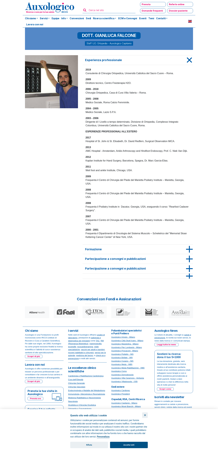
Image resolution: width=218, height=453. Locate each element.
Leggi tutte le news (166, 344)
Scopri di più (33, 356)
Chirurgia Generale (76, 383)
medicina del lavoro (84, 355)
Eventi (142, 18)
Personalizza (103, 436)
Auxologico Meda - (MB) (121, 364)
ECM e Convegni (127, 18)
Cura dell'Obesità (75, 379)
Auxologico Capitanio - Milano (124, 403)
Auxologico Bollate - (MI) (122, 357)
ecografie (72, 347)
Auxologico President (120, 394)
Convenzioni (77, 18)
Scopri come (165, 389)
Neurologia (73, 401)
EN (190, 21)
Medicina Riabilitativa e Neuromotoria (84, 398)
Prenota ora (35, 398)
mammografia (95, 343)
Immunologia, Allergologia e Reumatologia (86, 394)
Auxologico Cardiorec (120, 390)
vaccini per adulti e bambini (93, 349)
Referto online (176, 4)
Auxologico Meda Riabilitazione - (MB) (128, 368)
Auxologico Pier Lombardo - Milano (126, 347)
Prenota (146, 4)
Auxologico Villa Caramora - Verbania (127, 378)
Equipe (55, 18)
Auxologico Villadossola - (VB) (124, 381)
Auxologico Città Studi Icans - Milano (127, 340)
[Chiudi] (145, 415)
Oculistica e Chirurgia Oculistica (82, 405)
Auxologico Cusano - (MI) (122, 361)
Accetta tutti (128, 445)
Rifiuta (89, 445)
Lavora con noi (34, 24)
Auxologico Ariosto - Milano (123, 337)
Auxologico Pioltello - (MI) (122, 354)
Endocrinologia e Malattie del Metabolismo (86, 390)
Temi (151, 18)
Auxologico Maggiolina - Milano (125, 344)
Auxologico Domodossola (122, 375)
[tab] (138, 60)
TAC (98, 341)
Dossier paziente (178, 10)
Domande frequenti (152, 10)
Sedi (88, 18)
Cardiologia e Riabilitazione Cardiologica (85, 376)
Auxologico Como (119, 371)
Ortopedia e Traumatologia (79, 409)
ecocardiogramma (85, 347)
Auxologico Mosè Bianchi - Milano (126, 406)
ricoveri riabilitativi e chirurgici (81, 352)
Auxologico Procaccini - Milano (124, 351)
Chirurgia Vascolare (76, 387)
